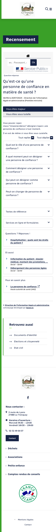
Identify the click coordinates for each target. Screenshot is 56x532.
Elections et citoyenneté (24, 341)
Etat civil (16, 348)
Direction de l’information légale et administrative (27, 305)
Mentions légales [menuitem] (25, 520)
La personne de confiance (25, 286)
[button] (28, 146)
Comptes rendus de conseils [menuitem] (23, 474)
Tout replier (26, 137)
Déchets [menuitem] (11, 448)
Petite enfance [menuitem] (15, 465)
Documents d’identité (23, 335)
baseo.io (29, 308)
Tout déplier (45, 137)
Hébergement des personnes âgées (28, 268)
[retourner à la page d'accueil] (27, 9)
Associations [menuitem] (14, 457)
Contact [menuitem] (28, 525)
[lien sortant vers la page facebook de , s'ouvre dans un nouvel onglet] (28, 397)
